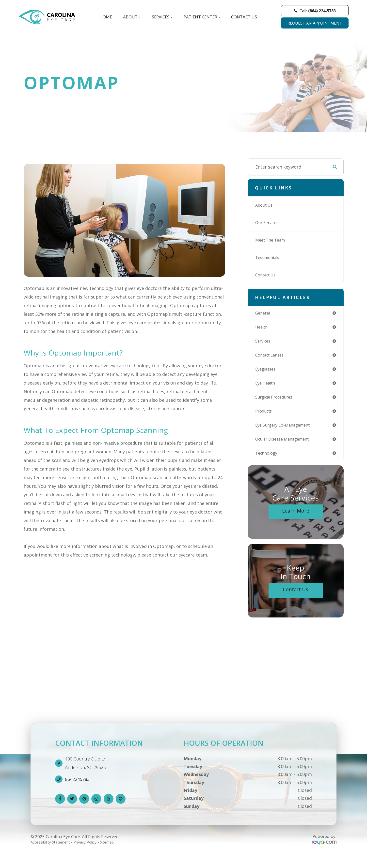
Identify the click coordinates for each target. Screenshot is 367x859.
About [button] (132, 17)
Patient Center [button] (202, 17)
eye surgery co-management (285, 429)
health (262, 328)
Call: (315, 11)
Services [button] (162, 17)
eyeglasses (266, 371)
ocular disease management (285, 444)
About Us (265, 205)
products (264, 415)
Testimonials (269, 257)
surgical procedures (276, 400)
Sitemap (117, 847)
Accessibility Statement (53, 847)
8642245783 (77, 784)
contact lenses (271, 357)
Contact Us (244, 17)
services (263, 342)
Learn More (295, 516)
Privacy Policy (92, 847)
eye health (266, 386)
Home (105, 17)
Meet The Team (272, 240)
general (263, 313)
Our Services (268, 223)
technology (267, 458)
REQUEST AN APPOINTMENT (314, 23)
